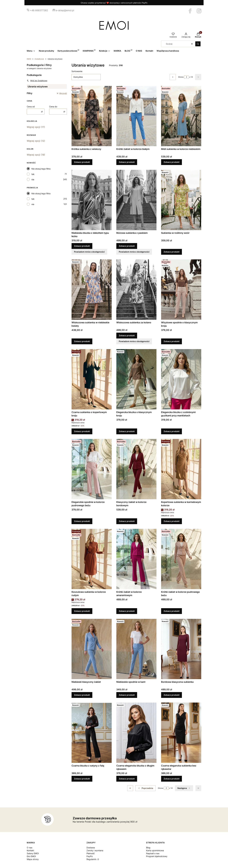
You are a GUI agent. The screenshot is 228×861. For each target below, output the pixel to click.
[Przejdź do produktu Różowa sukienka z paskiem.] (136, 200)
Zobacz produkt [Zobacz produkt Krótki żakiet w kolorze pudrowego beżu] (171, 611)
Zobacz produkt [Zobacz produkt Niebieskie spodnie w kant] (127, 695)
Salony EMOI (33, 853)
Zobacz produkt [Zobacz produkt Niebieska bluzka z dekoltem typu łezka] (82, 246)
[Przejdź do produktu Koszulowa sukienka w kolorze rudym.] (92, 559)
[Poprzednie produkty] (145, 788)
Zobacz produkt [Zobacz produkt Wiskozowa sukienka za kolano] (127, 335)
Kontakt (30, 850)
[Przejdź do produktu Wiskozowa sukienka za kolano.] (136, 289)
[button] (198, 43)
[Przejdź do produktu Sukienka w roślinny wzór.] (181, 200)
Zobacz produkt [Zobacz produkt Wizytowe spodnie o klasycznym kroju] (171, 341)
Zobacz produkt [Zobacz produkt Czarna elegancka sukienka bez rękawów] (171, 779)
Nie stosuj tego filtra (40, 168)
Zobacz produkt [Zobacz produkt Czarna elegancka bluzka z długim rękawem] (127, 779)
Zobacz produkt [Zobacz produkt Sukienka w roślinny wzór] (171, 251)
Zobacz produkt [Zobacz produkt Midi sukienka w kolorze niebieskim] (171, 162)
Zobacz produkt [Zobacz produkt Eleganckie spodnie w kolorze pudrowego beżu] (82, 521)
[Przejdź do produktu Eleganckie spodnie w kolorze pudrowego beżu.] (92, 469)
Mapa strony (33, 859)
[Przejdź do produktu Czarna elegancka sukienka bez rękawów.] (181, 733)
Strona (181, 77)
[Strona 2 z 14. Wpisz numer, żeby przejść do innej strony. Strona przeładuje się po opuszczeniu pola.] (186, 77)
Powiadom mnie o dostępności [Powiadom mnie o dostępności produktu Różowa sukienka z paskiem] (134, 251)
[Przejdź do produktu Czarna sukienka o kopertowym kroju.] (92, 379)
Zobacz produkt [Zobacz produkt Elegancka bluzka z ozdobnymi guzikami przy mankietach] (171, 431)
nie (32, 179)
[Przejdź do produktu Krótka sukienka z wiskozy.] (92, 116)
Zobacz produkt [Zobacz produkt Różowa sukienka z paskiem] (127, 246)
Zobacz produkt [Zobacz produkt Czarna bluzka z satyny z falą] (82, 779)
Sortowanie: (77, 71)
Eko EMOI (31, 856)
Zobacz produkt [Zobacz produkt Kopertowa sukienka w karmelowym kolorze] (171, 521)
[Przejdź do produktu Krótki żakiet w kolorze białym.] (136, 116)
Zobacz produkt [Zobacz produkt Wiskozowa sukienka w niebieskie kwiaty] (82, 341)
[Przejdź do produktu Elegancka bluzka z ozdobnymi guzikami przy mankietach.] (181, 379)
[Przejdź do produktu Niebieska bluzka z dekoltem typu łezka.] (92, 200)
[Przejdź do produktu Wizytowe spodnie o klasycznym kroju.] (181, 289)
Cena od (31, 106)
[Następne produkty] (184, 788)
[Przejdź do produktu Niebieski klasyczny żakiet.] (92, 649)
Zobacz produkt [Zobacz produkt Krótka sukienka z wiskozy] (82, 162)
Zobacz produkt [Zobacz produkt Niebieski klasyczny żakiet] (82, 695)
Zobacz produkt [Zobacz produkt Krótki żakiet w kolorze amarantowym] (127, 611)
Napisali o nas (152, 853)
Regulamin (92, 859)
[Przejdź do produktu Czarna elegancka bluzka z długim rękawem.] (136, 733)
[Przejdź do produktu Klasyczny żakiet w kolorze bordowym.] (136, 469)
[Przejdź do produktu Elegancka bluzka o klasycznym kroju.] (136, 379)
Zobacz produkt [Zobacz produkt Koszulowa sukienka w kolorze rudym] (82, 611)
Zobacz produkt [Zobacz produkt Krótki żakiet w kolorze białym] (127, 162)
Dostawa (91, 847)
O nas (29, 847)
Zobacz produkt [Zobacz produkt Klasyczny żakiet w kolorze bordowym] (127, 521)
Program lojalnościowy (156, 856)
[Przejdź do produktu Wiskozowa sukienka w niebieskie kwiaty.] (92, 289)
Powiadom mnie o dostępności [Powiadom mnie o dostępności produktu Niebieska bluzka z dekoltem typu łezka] (89, 251)
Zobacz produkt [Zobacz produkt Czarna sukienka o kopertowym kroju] (82, 431)
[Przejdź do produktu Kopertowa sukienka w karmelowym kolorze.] (181, 469)
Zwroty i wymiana (95, 850)
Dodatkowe (39, 59)
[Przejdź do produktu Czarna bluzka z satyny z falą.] (92, 733)
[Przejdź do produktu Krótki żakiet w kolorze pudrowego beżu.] (181, 559)
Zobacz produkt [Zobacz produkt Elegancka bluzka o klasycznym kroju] (127, 431)
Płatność (91, 853)
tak (32, 174)
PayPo (90, 856)
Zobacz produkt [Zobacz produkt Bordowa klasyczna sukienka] (171, 695)
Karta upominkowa (155, 850)
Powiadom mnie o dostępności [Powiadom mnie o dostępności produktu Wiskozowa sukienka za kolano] (134, 341)
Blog (148, 847)
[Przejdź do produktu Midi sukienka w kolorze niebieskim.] (181, 116)
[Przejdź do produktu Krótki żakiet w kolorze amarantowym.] (136, 559)
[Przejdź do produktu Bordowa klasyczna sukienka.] (181, 649)
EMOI (29, 59)
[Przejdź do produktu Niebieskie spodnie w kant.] (136, 649)
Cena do (53, 106)
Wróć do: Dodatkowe (37, 81)
